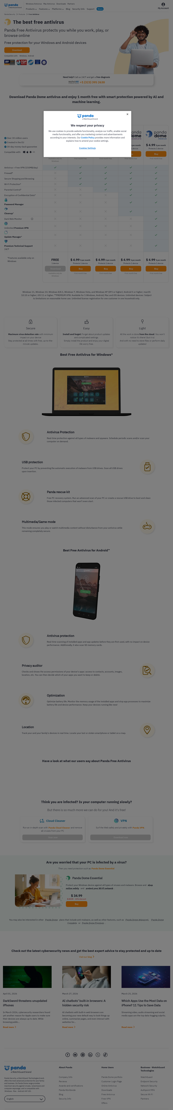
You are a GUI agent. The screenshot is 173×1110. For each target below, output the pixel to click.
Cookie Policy (87, 137)
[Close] (127, 114)
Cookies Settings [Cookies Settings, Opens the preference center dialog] (87, 148)
